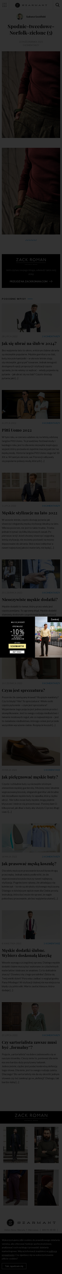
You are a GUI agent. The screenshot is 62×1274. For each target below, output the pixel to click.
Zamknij (55, 619)
